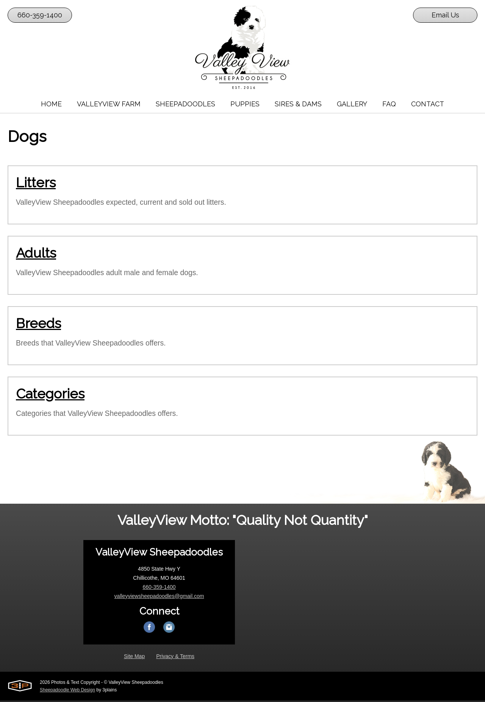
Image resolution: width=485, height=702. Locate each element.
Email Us (445, 15)
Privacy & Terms (175, 658)
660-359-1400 (39, 15)
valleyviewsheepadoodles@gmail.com (159, 598)
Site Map (134, 658)
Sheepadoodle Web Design (67, 691)
